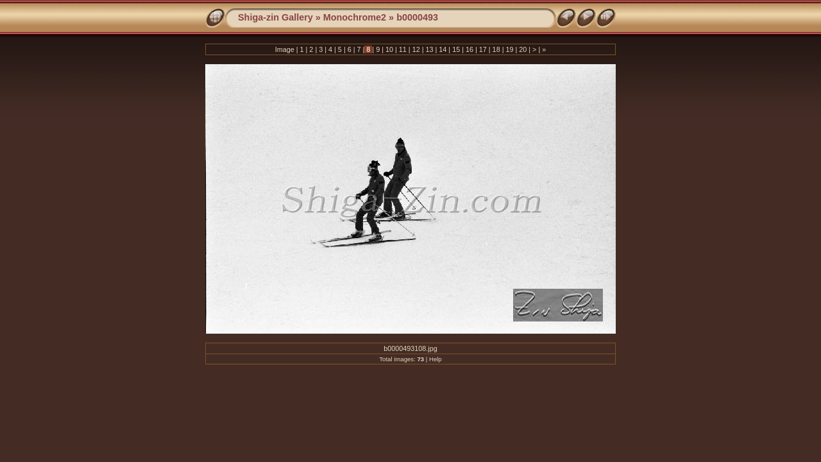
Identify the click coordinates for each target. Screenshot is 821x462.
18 (496, 49)
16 (469, 49)
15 (456, 49)
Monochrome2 (354, 17)
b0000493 (417, 17)
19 (509, 49)
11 (403, 49)
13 (429, 49)
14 (442, 49)
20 (523, 49)
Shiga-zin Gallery (275, 17)
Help (435, 359)
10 (389, 49)
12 (416, 49)
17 (483, 49)
